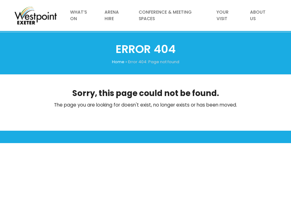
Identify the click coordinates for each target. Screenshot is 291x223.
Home (118, 62)
